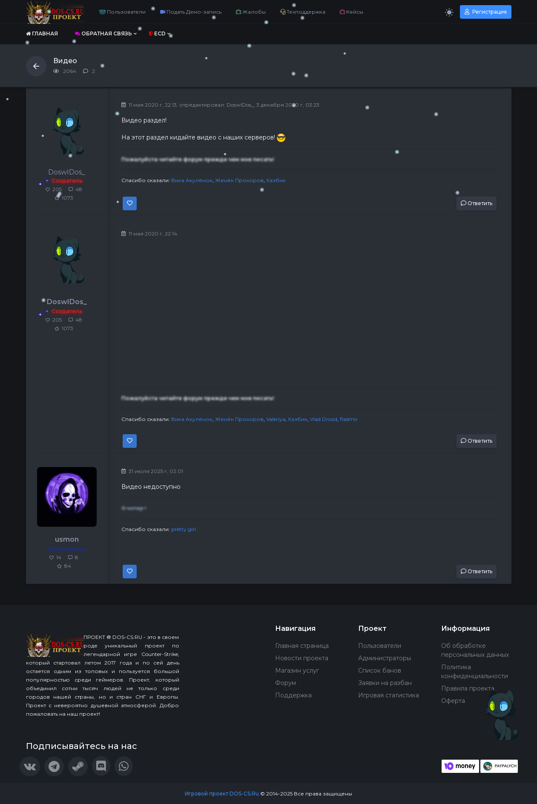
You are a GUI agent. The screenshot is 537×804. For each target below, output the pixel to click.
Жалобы (251, 12)
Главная (42, 33)
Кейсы (351, 12)
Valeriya (275, 419)
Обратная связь (103, 33)
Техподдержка (302, 12)
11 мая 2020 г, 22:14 (149, 233)
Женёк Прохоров (239, 180)
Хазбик (276, 180)
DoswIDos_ (240, 105)
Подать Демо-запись (190, 12)
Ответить (476, 203)
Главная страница (302, 646)
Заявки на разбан (385, 683)
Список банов (379, 670)
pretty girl (183, 529)
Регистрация (486, 12)
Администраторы (384, 658)
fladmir (349, 419)
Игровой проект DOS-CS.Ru (222, 793)
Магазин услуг (297, 670)
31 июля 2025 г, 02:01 (152, 471)
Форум (285, 683)
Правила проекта (467, 688)
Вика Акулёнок (192, 180)
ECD (157, 33)
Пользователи (122, 12)
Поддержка (293, 695)
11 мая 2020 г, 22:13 (149, 105)
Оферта (453, 701)
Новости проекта (301, 658)
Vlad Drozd (323, 419)
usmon (67, 539)
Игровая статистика (388, 695)
